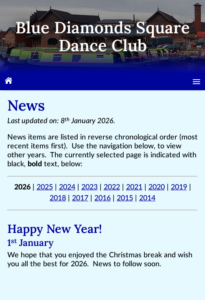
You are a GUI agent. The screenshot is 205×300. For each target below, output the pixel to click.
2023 (89, 187)
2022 (112, 187)
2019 (179, 187)
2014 (147, 198)
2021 (134, 187)
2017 (80, 198)
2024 (67, 187)
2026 (22, 187)
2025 (45, 187)
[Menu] (196, 81)
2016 (102, 198)
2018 (58, 198)
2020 (156, 187)
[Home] (8, 81)
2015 (125, 198)
